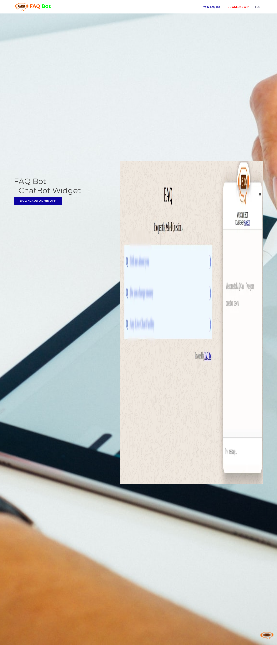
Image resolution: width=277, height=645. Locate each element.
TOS (257, 6)
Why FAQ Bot (212, 6)
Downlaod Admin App (38, 200)
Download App (238, 6)
